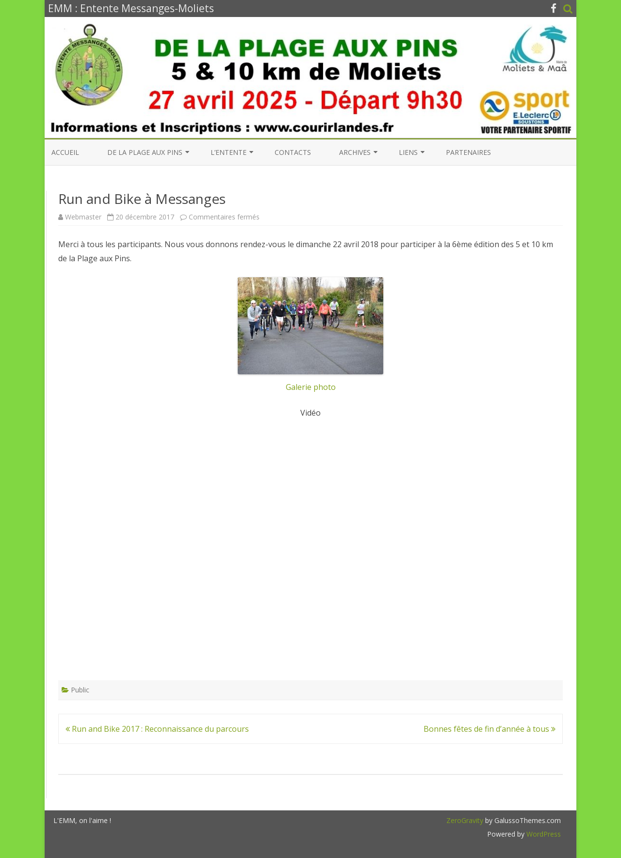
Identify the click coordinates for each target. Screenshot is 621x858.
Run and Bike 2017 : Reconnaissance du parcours (157, 728)
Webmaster (83, 216)
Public (80, 689)
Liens (408, 152)
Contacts (293, 152)
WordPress (542, 834)
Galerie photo (310, 334)
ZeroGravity (464, 820)
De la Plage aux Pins (144, 152)
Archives (355, 152)
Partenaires (468, 152)
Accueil (65, 152)
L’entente (228, 152)
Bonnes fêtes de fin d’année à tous (490, 728)
